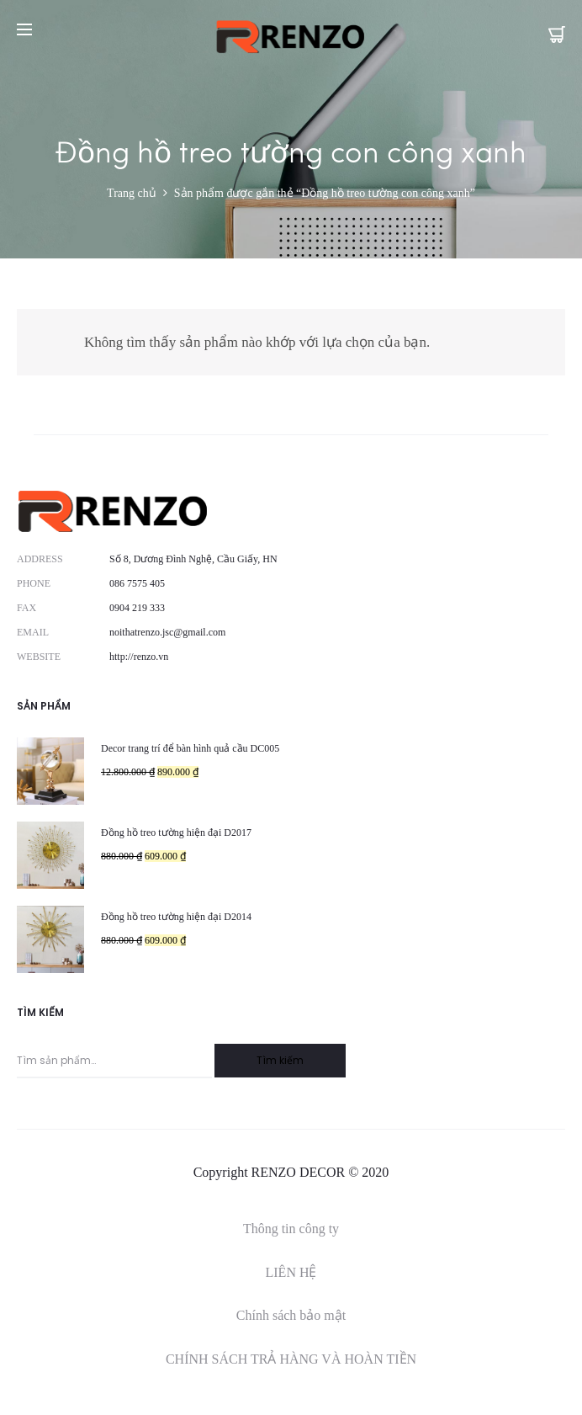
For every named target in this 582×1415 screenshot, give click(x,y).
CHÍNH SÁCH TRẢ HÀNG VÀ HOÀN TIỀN (291, 1359)
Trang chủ (131, 193)
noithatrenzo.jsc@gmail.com (167, 632)
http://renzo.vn (138, 656)
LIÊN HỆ (291, 1272)
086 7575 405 (137, 583)
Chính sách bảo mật (291, 1315)
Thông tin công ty (291, 1228)
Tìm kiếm (280, 1060)
